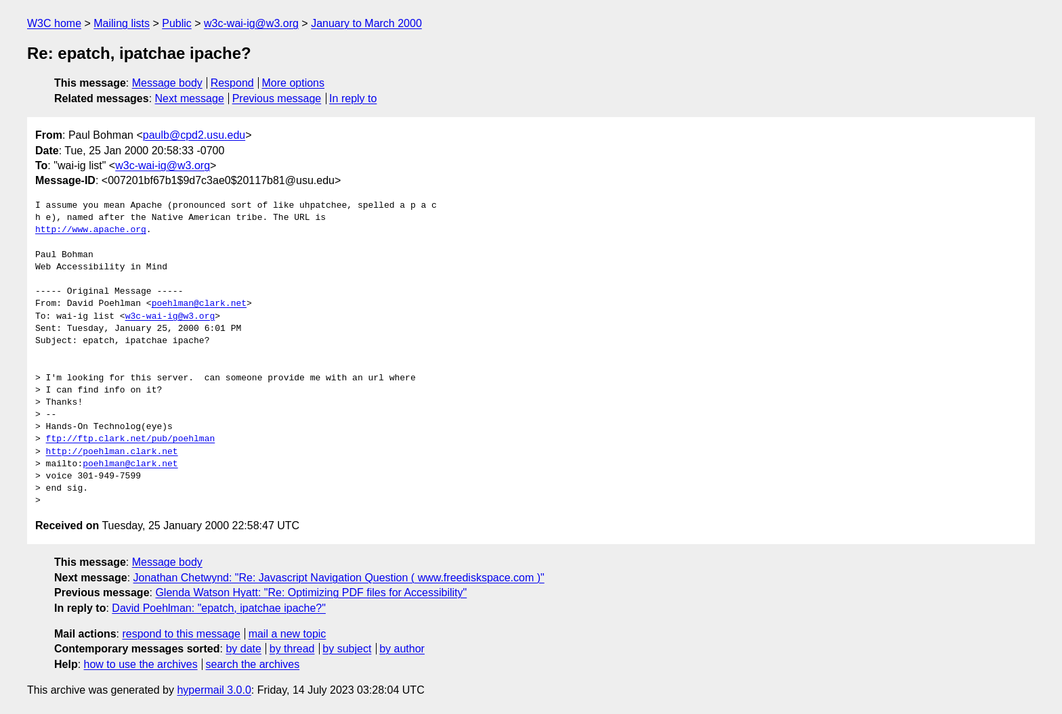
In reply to (353, 98)
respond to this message (181, 634)
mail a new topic (287, 634)
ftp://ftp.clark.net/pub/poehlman (130, 439)
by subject (346, 648)
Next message (189, 98)
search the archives (253, 664)
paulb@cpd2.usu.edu (194, 135)
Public (177, 23)
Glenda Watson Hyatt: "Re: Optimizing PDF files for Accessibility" (311, 592)
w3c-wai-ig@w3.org (251, 23)
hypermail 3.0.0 (214, 690)
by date (243, 648)
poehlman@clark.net (199, 304)
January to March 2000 (366, 23)
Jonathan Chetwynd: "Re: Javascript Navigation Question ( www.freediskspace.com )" (339, 577)
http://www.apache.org (90, 230)
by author (402, 648)
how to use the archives (141, 664)
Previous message (277, 98)
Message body (167, 83)
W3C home (54, 23)
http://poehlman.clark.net (112, 452)
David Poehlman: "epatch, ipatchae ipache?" (219, 608)
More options (293, 83)
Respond (232, 83)
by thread (292, 648)
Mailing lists (121, 23)
